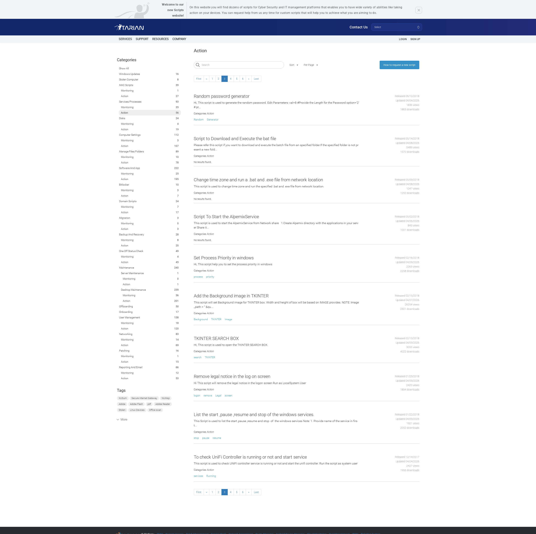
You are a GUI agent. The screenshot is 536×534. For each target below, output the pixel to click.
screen (228, 395)
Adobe (122, 404)
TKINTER (216, 319)
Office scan (155, 410)
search (198, 357)
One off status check (131, 251)
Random (199, 119)
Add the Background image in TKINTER (231, 295)
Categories (126, 60)
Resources (160, 39)
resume (217, 437)
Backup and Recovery (131, 234)
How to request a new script (399, 64)
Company (179, 39)
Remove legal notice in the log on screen (232, 376)
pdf (149, 404)
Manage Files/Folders (131, 151)
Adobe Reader (162, 404)
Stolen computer (128, 79)
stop (196, 437)
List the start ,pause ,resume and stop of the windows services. (254, 414)
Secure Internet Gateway (144, 398)
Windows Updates (129, 73)
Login (403, 39)
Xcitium (123, 398)
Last (256, 78)
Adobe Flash (136, 404)
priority (210, 276)
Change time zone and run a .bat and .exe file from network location (258, 179)
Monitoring (127, 90)
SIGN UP (415, 39)
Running (211, 475)
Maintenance (126, 267)
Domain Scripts (127, 201)
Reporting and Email (130, 367)
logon (197, 395)
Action (124, 96)
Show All (124, 68)
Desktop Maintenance (133, 289)
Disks (122, 118)
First (198, 78)
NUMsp (166, 398)
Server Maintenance (132, 273)
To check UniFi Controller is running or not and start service (250, 457)
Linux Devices (137, 410)
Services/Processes (130, 101)
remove (208, 395)
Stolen (122, 410)
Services (125, 39)
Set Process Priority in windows (224, 257)
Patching (124, 350)
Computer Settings (129, 134)
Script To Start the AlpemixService (226, 216)
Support (142, 39)
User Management (129, 317)
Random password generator (221, 96)
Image (228, 319)
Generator (212, 119)
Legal (218, 395)
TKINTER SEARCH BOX (216, 338)
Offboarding (126, 306)
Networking (125, 334)
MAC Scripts (126, 85)
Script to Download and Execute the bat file (235, 138)
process (198, 276)
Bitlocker (124, 184)
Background (201, 319)
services (198, 475)
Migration (124, 217)
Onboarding (126, 311)
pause (205, 437)
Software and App (129, 168)
